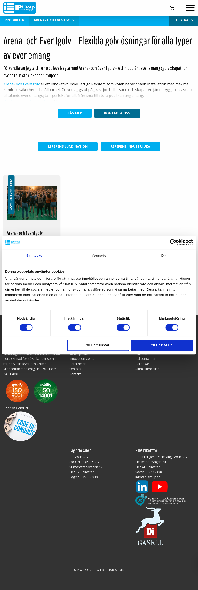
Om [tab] (164, 255)
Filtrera (183, 20)
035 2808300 (90, 477)
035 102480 (153, 472)
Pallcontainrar (145, 358)
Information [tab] (99, 255)
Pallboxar (142, 364)
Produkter (14, 20)
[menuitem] (183, 20)
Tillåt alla (162, 345)
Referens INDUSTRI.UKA (130, 146)
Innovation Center (82, 358)
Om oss (75, 369)
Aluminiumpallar (147, 369)
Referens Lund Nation (68, 146)
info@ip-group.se (147, 477)
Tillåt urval (98, 345)
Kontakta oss (117, 113)
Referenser (77, 364)
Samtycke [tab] (34, 255)
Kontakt (75, 374)
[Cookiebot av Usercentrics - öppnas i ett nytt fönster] (173, 242)
